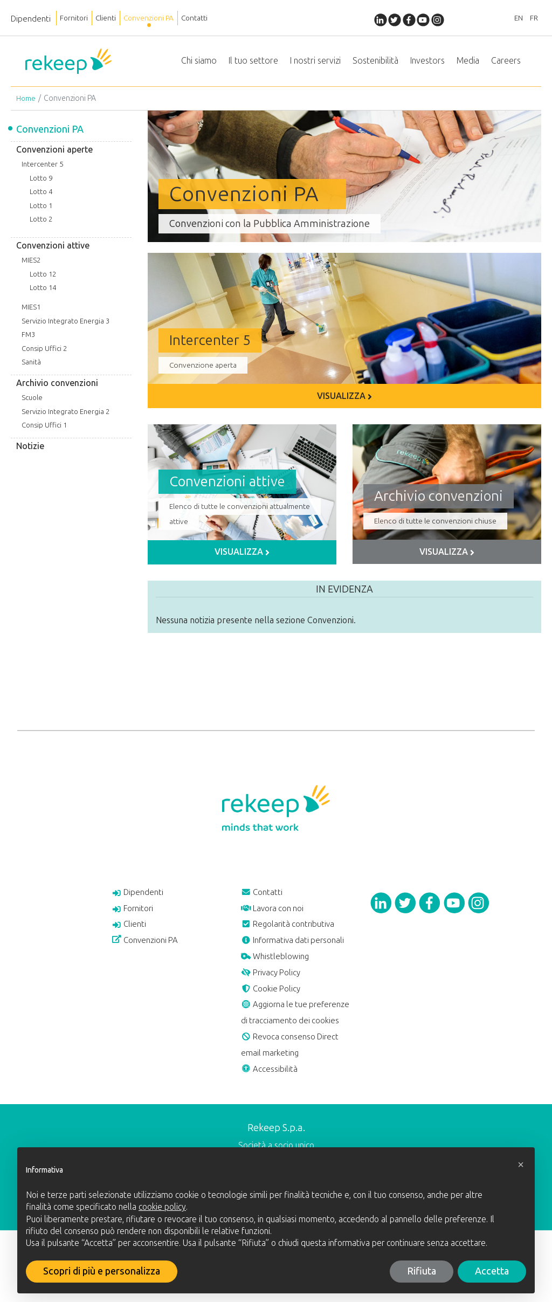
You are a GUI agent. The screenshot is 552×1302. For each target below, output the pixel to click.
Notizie (30, 454)
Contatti (217, 19)
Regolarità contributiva (294, 938)
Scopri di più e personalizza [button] (101, 1271)
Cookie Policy (274, 1029)
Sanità (31, 370)
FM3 (28, 342)
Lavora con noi (277, 919)
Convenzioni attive (52, 253)
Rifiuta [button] (421, 1271)
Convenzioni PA (164, 19)
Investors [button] (427, 64)
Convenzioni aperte (54, 157)
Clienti (114, 19)
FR (531, 19)
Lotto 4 (41, 199)
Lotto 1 (41, 213)
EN (511, 19)
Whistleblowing (279, 993)
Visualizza (344, 403)
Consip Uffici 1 (44, 433)
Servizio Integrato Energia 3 (65, 329)
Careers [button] (506, 64)
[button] (520, 1164)
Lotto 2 (41, 227)
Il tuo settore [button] (253, 64)
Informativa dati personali (279, 965)
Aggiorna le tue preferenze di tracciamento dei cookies (296, 1066)
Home (26, 106)
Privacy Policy (275, 1011)
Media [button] (468, 64)
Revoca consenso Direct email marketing (296, 1112)
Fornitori (77, 19)
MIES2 (31, 268)
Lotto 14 (43, 296)
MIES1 (31, 315)
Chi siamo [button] (199, 64)
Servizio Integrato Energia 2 (65, 419)
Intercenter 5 (42, 172)
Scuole (32, 405)
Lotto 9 (41, 186)
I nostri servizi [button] (315, 64)
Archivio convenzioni (57, 390)
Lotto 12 (43, 282)
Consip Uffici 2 (44, 356)
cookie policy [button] (162, 1207)
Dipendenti (31, 19)
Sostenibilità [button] (375, 64)
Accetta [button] (492, 1271)
